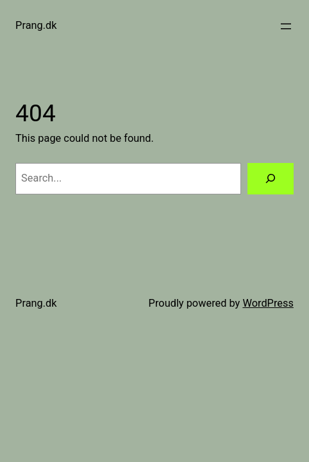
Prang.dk (36, 25)
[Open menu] (286, 26)
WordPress (268, 303)
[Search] (270, 179)
